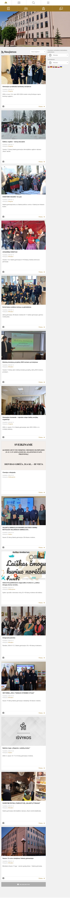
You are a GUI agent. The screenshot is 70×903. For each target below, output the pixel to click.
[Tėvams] (26, 8)
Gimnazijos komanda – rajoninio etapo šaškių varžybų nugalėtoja (20, 418)
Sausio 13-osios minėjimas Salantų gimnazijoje (18, 858)
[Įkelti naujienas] (19, 2)
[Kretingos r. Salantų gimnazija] (6, 2)
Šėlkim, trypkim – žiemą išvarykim (13, 142)
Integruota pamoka (8, 638)
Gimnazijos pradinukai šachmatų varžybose (16, 86)
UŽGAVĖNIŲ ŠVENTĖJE (9, 252)
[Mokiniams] (43, 8)
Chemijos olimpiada (8, 472)
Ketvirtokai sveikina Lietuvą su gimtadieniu (16, 307)
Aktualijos (10, 256)
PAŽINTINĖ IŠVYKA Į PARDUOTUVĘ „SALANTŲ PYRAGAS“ (21, 803)
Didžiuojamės (11, 477)
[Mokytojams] (61, 8)
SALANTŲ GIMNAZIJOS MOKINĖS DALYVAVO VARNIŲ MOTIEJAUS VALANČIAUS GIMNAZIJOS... (19, 529)
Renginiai (10, 91)
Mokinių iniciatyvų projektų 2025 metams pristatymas (20, 362)
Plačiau (41, 106)
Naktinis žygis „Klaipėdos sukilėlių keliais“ (16, 748)
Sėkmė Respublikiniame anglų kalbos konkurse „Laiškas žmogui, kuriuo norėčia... (21, 584)
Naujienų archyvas (25, 884)
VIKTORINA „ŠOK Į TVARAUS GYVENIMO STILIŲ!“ (18, 693)
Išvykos (10, 534)
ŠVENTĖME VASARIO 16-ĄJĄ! (12, 197)
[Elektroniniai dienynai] (8, 8)
